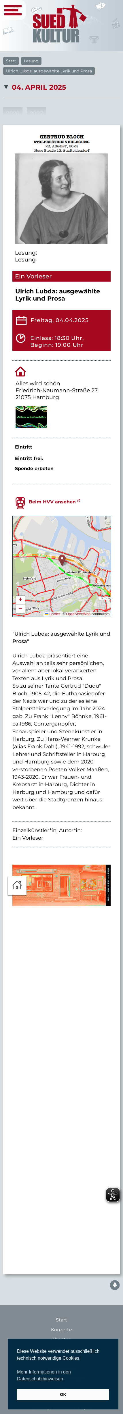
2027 (36, 113)
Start (11, 61)
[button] (62, 560)
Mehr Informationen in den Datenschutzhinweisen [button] (44, 1375)
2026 (12, 113)
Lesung (31, 61)
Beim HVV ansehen (52, 502)
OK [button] (63, 1394)
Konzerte (61, 1329)
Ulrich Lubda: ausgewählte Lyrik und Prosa (49, 71)
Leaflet (52, 614)
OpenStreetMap (78, 614)
